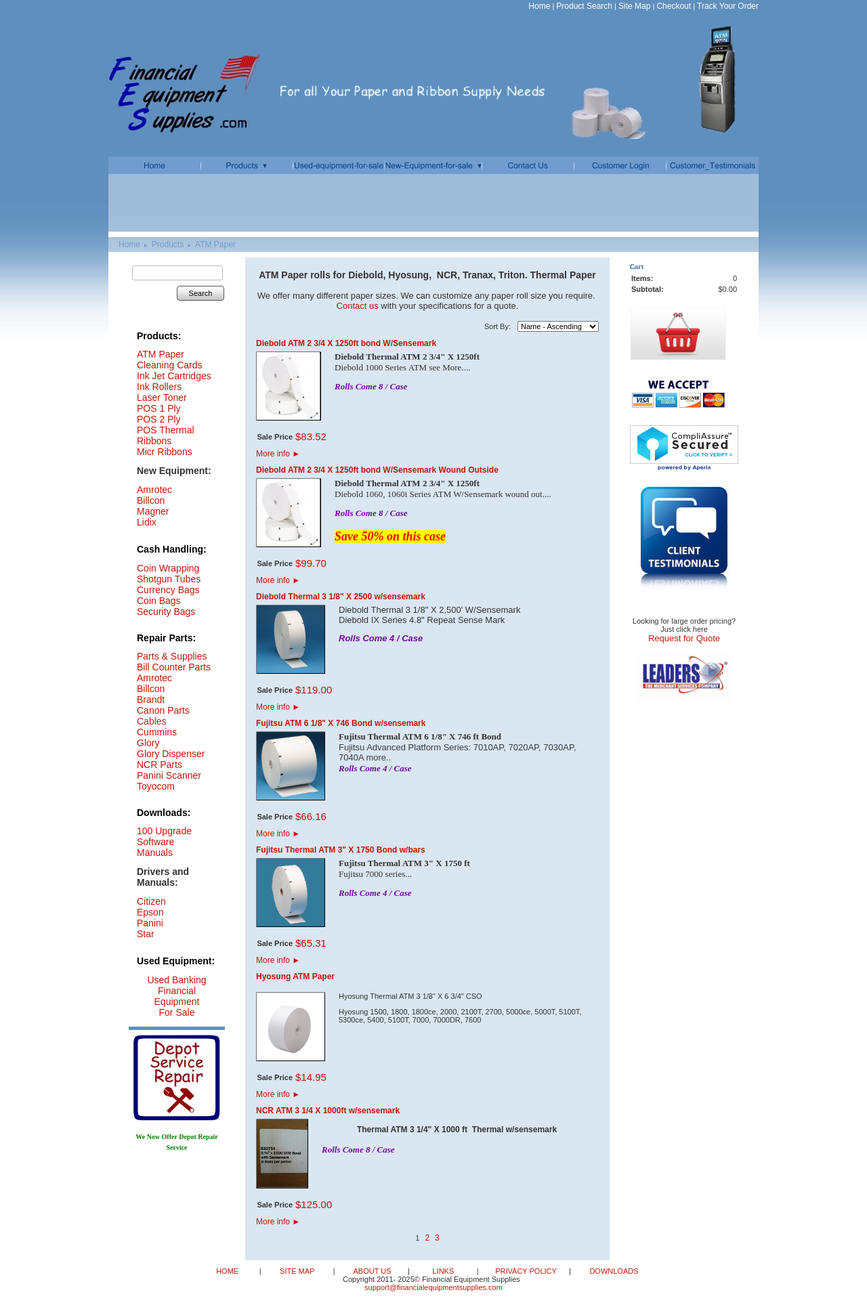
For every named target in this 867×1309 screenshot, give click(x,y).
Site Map (634, 6)
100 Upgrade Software (164, 836)
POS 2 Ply (159, 419)
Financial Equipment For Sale (177, 1001)
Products (168, 244)
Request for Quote (684, 638)
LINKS (444, 1271)
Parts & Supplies (172, 656)
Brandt (151, 699)
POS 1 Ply (159, 408)
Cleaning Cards (170, 365)
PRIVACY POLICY (527, 1271)
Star (145, 933)
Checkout (673, 6)
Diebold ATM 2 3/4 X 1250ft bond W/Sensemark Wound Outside (377, 470)
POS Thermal (165, 430)
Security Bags (166, 611)
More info (278, 453)
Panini (150, 923)
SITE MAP (298, 1271)
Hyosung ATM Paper (295, 976)
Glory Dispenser (171, 753)
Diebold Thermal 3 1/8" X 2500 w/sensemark (340, 596)
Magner (153, 511)
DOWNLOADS (612, 1271)
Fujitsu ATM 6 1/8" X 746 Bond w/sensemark (340, 723)
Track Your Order (728, 6)
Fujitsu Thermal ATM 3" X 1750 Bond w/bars (340, 850)
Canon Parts (163, 710)
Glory (148, 742)
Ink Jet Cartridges (174, 375)
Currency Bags (168, 589)
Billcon (151, 500)
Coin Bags (159, 600)
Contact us (358, 306)
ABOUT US (373, 1271)
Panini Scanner (169, 775)
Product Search (584, 6)
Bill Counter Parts (174, 667)
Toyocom (156, 786)
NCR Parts (159, 764)
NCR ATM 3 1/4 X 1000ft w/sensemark (328, 1110)
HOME (228, 1271)
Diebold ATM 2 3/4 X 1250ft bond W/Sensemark (346, 343)
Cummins (157, 732)
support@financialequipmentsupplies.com (433, 1287)
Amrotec (154, 677)
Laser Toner (162, 397)
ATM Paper (215, 244)
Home (539, 6)
